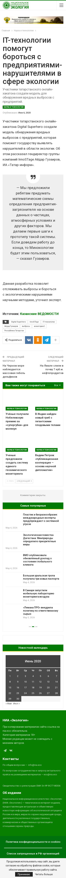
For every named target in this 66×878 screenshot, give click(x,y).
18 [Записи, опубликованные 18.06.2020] (33, 687)
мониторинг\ (39, 326)
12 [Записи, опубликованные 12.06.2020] (40, 681)
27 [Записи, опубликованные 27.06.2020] (48, 693)
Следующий (24, 481)
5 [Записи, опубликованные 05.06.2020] (40, 676)
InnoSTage (34, 322)
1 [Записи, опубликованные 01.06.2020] (10, 676)
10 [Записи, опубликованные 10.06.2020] (25, 681)
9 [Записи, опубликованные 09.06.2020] (17, 681)
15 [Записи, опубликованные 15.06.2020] (10, 687)
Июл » (16, 703)
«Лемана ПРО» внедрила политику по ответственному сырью (40, 610)
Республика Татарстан (14, 331)
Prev (10, 481)
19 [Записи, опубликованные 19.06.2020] (40, 687)
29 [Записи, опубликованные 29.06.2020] (10, 698)
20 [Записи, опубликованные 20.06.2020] (48, 687)
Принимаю (24, 874)
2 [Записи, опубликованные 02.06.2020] (17, 676)
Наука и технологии (14, 107)
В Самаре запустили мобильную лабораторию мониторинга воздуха (38, 593)
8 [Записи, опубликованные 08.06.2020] (10, 681)
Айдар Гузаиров (11, 326)
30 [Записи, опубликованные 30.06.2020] (18, 698)
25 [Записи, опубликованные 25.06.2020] (33, 693)
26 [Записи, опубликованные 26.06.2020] (40, 693)
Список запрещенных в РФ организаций (33, 853)
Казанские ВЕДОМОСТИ (39, 314)
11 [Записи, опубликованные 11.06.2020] (33, 681)
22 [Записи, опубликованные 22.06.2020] (10, 693)
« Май (9, 703)
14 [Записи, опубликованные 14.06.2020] (56, 681)
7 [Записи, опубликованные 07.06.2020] (56, 676)
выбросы (26, 326)
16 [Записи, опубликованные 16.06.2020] (18, 687)
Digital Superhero (18, 322)
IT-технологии (49, 322)
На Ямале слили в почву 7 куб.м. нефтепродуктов (51, 369)
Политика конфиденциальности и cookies (33, 841)
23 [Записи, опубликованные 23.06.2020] (18, 693)
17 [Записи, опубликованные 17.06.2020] (25, 687)
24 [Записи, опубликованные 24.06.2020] (25, 693)
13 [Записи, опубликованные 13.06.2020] (48, 681)
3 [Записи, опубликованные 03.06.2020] (25, 676)
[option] (33, 566)
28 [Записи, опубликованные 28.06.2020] (56, 693)
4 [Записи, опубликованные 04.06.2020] (33, 676)
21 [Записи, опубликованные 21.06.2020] (56, 687)
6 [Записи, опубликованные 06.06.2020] (48, 676)
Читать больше (44, 874)
